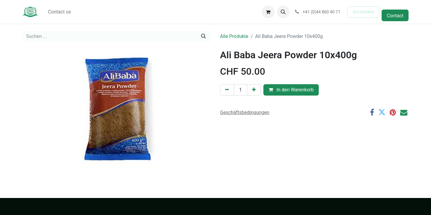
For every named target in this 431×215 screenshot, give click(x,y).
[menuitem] (59, 12)
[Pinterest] (393, 112)
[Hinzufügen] (254, 90)
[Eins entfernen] (227, 90)
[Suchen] (203, 36)
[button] (283, 12)
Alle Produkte (234, 36)
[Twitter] (382, 112)
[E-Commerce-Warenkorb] (268, 12)
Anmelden (363, 12)
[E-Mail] (403, 112)
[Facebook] (372, 112)
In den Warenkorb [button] (291, 90)
